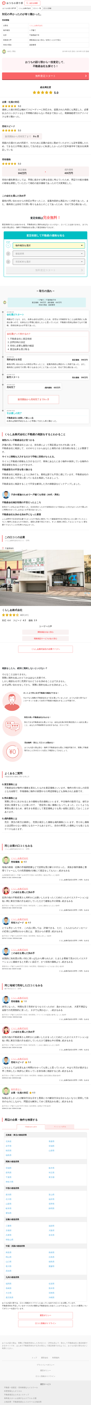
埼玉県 (51, 1172)
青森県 (51, 1141)
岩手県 (8, 1146)
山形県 (51, 1150)
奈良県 (51, 1235)
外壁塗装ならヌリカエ (13, 1391)
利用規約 (55, 1358)
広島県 (51, 1257)
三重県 (8, 1226)
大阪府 (51, 1230)
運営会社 (44, 1358)
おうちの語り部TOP (9, 8)
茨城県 (8, 1168)
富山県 (51, 1194)
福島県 (8, 1155)
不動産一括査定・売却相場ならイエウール (21, 1387)
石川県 (8, 1199)
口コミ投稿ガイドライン (45, 1323)
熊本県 (51, 1288)
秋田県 (8, 1150)
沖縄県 (51, 1297)
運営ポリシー (45, 1315)
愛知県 (8, 1213)
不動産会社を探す (31, 1127)
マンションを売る (60, 1127)
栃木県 (51, 1168)
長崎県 (8, 1288)
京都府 (8, 1230)
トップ (34, 1358)
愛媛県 (51, 1266)
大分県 (8, 1293)
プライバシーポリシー (45, 1365)
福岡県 (8, 1284)
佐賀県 (51, 1284)
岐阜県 (8, 1208)
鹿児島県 (9, 1297)
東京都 (51, 1177)
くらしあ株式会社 (25, 8)
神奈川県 (9, 1182)
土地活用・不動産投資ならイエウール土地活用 (22, 1402)
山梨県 (8, 1204)
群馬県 (8, 1172)
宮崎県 (51, 1293)
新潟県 (8, 1194)
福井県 (51, 1199)
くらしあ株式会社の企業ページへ (45, 649)
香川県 (8, 1266)
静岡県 (51, 1208)
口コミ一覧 (37, 8)
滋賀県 (51, 1226)
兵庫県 (8, 1235)
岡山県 (8, 1257)
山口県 (8, 1262)
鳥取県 (8, 1252)
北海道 (8, 1141)
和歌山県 (9, 1240)
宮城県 (51, 1146)
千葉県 (8, 1177)
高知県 (8, 1271)
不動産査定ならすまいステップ (16, 1395)
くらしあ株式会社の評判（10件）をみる (74, 880)
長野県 (51, 1204)
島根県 (51, 1252)
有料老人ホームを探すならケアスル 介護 (20, 1398)
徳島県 (51, 1262)
